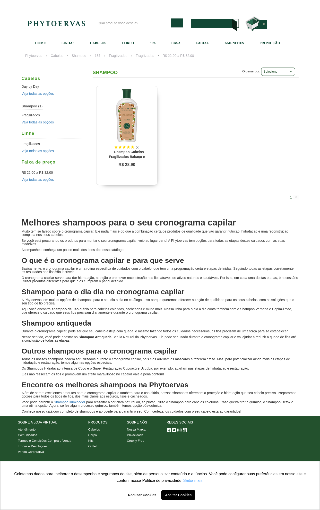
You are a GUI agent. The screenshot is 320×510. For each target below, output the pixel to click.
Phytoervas (33, 56)
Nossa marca (183, 5)
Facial (202, 43)
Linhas (68, 43)
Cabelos (98, 43)
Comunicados (27, 435)
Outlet (92, 446)
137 (97, 56)
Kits (91, 440)
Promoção (269, 43)
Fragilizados (118, 56)
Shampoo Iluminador (69, 402)
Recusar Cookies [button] (142, 495)
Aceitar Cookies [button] (178, 495)
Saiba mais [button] (192, 480)
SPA (153, 43)
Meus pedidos (263, 5)
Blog (162, 5)
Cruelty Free (135, 440)
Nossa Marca (136, 429)
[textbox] (133, 22)
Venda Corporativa (31, 451)
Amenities (234, 43)
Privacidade (135, 435)
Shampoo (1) (32, 106)
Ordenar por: (251, 71)
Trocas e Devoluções (33, 446)
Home (40, 43)
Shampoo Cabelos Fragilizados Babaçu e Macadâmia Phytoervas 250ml (125, 157)
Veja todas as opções (38, 93)
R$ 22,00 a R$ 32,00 (178, 56)
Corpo (128, 43)
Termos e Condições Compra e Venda (44, 440)
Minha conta (236, 5)
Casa (176, 43)
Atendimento (210, 5)
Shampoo (79, 56)
